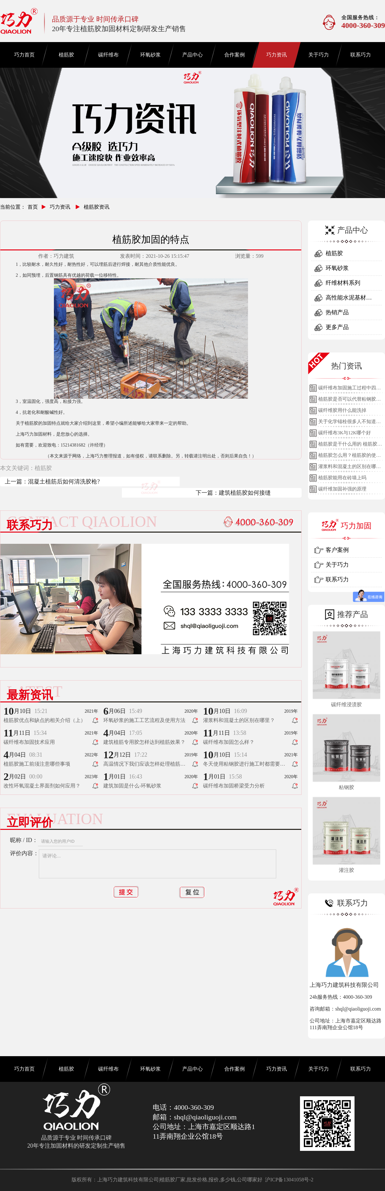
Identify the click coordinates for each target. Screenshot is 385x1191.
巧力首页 (24, 54)
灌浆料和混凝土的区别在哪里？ (347, 468)
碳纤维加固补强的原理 (342, 488)
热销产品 (337, 312)
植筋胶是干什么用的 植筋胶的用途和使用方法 (350, 445)
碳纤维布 (108, 54)
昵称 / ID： (24, 840)
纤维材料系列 (343, 283)
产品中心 (192, 54)
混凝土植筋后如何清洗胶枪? (64, 481)
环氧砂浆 (150, 54)
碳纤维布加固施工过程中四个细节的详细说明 (349, 389)
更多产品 (337, 327)
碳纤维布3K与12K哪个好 (344, 432)
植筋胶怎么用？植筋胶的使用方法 (349, 457)
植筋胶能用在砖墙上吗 (342, 477)
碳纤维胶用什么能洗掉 (342, 410)
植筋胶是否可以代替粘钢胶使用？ (349, 400)
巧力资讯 (276, 54)
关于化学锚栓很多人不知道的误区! (349, 423)
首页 (33, 207)
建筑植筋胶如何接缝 (245, 493)
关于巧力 (318, 54)
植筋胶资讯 (96, 207)
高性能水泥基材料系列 (349, 299)
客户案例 (337, 550)
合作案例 (234, 54)
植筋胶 (66, 54)
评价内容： (24, 853)
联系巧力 (360, 54)
